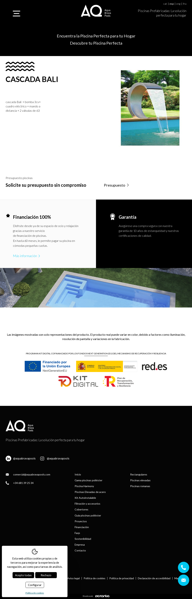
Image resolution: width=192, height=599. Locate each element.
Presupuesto (117, 185)
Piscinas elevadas (140, 480)
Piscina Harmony (84, 486)
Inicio (78, 474)
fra (184, 4)
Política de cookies (94, 578)
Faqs (77, 532)
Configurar (35, 585)
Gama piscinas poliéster (88, 480)
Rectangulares (138, 474)
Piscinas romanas (140, 486)
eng (178, 4)
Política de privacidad (121, 578)
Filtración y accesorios (87, 503)
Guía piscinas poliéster (88, 515)
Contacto (80, 550)
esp (172, 4)
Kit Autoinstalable (85, 497)
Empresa (80, 544)
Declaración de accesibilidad (154, 578)
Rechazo (46, 575)
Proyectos (81, 521)
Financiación (82, 527)
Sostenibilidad (83, 538)
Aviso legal (73, 578)
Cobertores (81, 509)
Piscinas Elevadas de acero (90, 491)
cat (165, 4)
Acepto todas (23, 575)
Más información (27, 256)
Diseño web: (96, 596)
